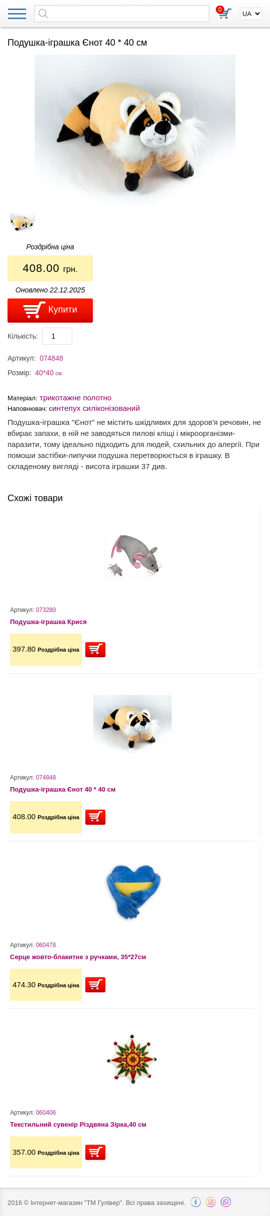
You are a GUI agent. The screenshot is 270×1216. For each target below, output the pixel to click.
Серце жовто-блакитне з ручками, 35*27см (78, 957)
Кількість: (23, 336)
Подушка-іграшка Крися (48, 622)
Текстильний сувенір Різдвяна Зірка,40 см (78, 1124)
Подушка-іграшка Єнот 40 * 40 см (62, 789)
